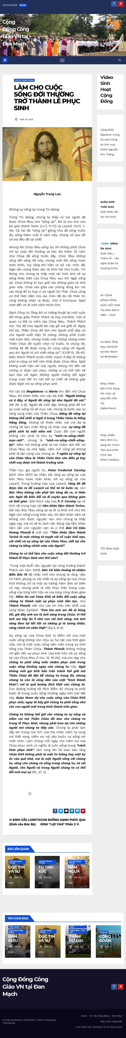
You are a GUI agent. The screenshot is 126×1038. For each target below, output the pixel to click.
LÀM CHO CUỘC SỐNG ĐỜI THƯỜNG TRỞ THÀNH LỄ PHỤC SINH (47, 98)
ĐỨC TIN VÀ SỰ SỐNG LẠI (16, 873)
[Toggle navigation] (62, 60)
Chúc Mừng (14, 927)
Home (84, 1016)
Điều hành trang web (111, 1021)
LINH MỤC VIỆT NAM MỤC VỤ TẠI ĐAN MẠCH (99, 1027)
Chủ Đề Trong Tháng (24, 80)
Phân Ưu (103, 932)
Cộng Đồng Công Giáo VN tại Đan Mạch (25, 986)
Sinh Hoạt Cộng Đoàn (16, 931)
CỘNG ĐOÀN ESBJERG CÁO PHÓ (108, 942)
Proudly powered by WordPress (18, 1020)
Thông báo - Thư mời (77, 931)
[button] (119, 60)
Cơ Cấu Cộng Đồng (99, 1016)
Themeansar (8, 1023)
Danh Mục (117, 1016)
